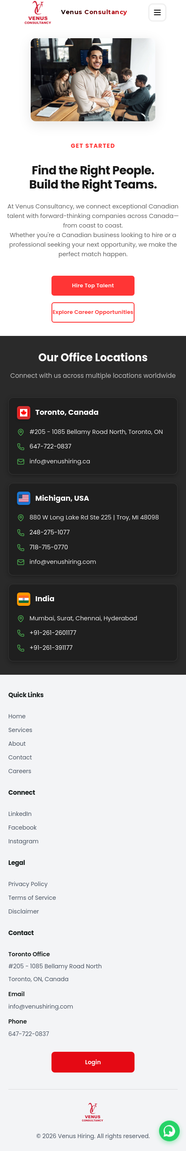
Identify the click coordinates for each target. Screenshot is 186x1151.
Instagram (23, 841)
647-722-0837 (28, 1034)
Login (93, 1062)
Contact (20, 757)
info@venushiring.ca (59, 461)
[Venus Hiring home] (69, 12)
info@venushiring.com (62, 562)
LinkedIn (20, 814)
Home (17, 716)
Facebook (22, 827)
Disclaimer (23, 911)
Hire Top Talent (93, 285)
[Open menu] (157, 12)
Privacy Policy (28, 884)
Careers (19, 771)
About (17, 744)
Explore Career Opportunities (93, 312)
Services (20, 730)
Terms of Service (32, 898)
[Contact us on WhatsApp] (169, 1131)
